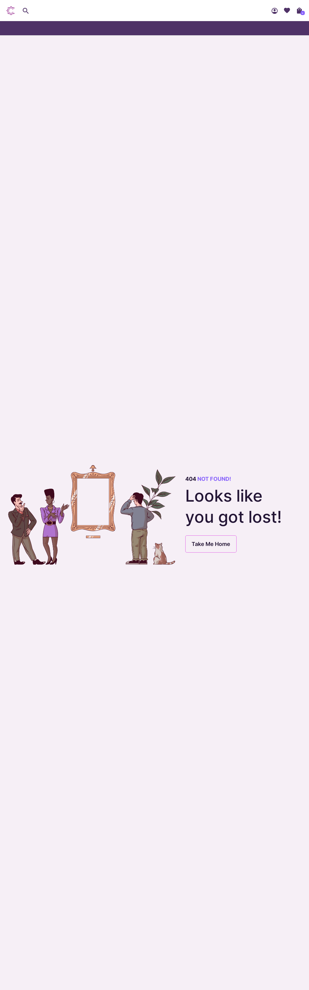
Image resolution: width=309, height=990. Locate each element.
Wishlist (287, 10)
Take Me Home (211, 544)
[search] (26, 10)
